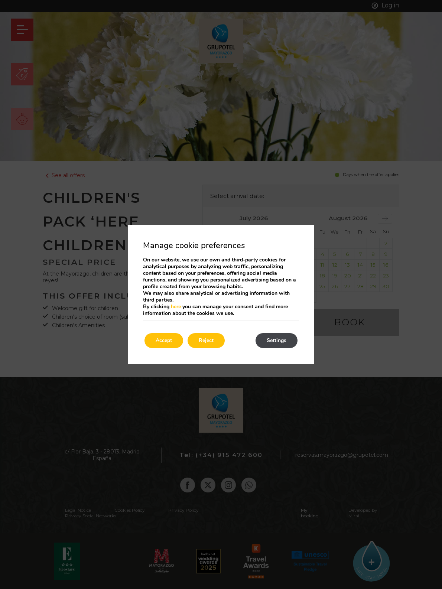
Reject (206, 340)
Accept (164, 340)
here (176, 306)
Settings (276, 340)
